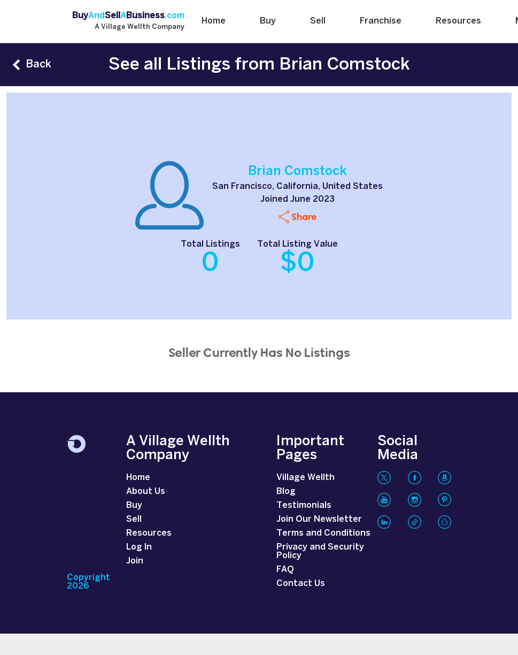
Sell (318, 21)
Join (134, 561)
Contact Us (300, 584)
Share (304, 216)
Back (38, 64)
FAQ (285, 570)
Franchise (380, 21)
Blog (286, 492)
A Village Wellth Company (139, 27)
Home (214, 21)
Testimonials (303, 505)
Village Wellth (305, 478)
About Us (145, 492)
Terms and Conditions (323, 533)
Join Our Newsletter (319, 519)
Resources (458, 21)
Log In (139, 547)
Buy (268, 21)
